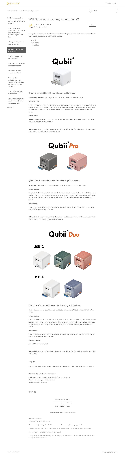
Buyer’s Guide (35, 10)
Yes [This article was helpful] (57, 402)
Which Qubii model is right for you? (16, 22)
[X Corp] (32, 392)
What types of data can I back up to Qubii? (16, 43)
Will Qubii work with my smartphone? (15, 50)
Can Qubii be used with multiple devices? (15, 93)
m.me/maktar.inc (49, 380)
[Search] (103, 11)
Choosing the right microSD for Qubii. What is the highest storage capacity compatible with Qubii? (16, 32)
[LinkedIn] (35, 392)
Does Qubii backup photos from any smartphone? (16, 64)
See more (10, 107)
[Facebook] (29, 392)
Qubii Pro (36, 42)
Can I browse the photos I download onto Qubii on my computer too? (16, 101)
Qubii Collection (24, 10)
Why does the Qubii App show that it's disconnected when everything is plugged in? (55, 425)
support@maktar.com (40, 382)
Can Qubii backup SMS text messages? (15, 57)
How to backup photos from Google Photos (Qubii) (45, 432)
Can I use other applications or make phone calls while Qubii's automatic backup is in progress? (16, 82)
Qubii (34, 40)
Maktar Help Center (12, 10)
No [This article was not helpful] (67, 402)
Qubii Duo (36, 45)
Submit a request (111, 3)
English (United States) (110, 452)
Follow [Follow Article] (92, 25)
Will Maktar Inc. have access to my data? (14, 72)
